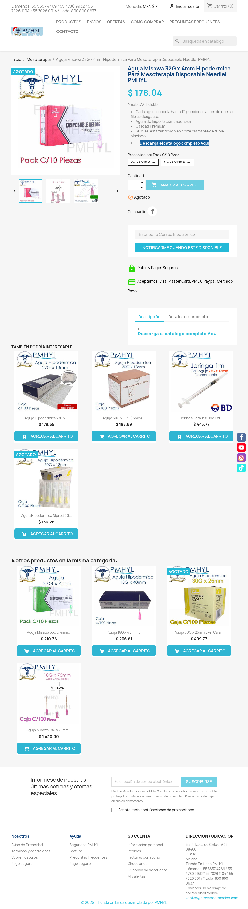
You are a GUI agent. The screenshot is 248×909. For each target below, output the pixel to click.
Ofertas (116, 21)
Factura (76, 851)
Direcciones (137, 863)
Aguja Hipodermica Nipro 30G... (46, 515)
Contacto (67, 31)
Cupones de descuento (147, 870)
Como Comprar (147, 21)
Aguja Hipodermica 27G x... (46, 418)
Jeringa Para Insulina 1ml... (201, 418)
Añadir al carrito (175, 185)
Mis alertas (137, 876)
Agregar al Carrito (46, 436)
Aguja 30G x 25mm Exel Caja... (199, 632)
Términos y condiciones (31, 851)
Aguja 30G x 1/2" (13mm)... (124, 418)
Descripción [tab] (150, 316)
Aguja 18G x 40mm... (124, 632)
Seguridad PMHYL (84, 844)
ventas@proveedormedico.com (212, 897)
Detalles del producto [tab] (188, 316)
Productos (68, 21)
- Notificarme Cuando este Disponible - (182, 247)
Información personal (145, 844)
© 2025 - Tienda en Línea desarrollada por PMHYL (124, 902)
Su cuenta (139, 836)
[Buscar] (205, 41)
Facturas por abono (144, 857)
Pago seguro (22, 863)
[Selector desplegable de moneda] (151, 6)
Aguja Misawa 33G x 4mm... (49, 632)
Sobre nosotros (24, 857)
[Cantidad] (133, 185)
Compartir (152, 211)
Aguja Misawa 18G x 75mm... (48, 730)
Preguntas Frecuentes (195, 21)
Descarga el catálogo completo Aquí (178, 334)
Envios (94, 21)
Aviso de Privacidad (27, 844)
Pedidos (134, 851)
